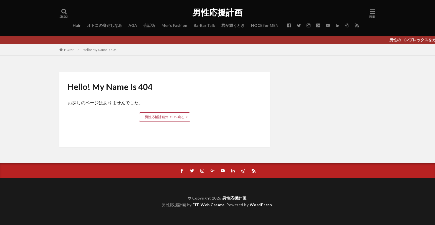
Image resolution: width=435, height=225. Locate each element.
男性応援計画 (217, 12)
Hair (77, 25)
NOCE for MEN (265, 25)
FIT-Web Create (208, 204)
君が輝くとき (233, 25)
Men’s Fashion (174, 25)
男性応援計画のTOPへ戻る (164, 117)
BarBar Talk (204, 25)
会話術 (149, 25)
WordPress (261, 204)
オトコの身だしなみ (104, 25)
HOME (69, 49)
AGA (132, 25)
